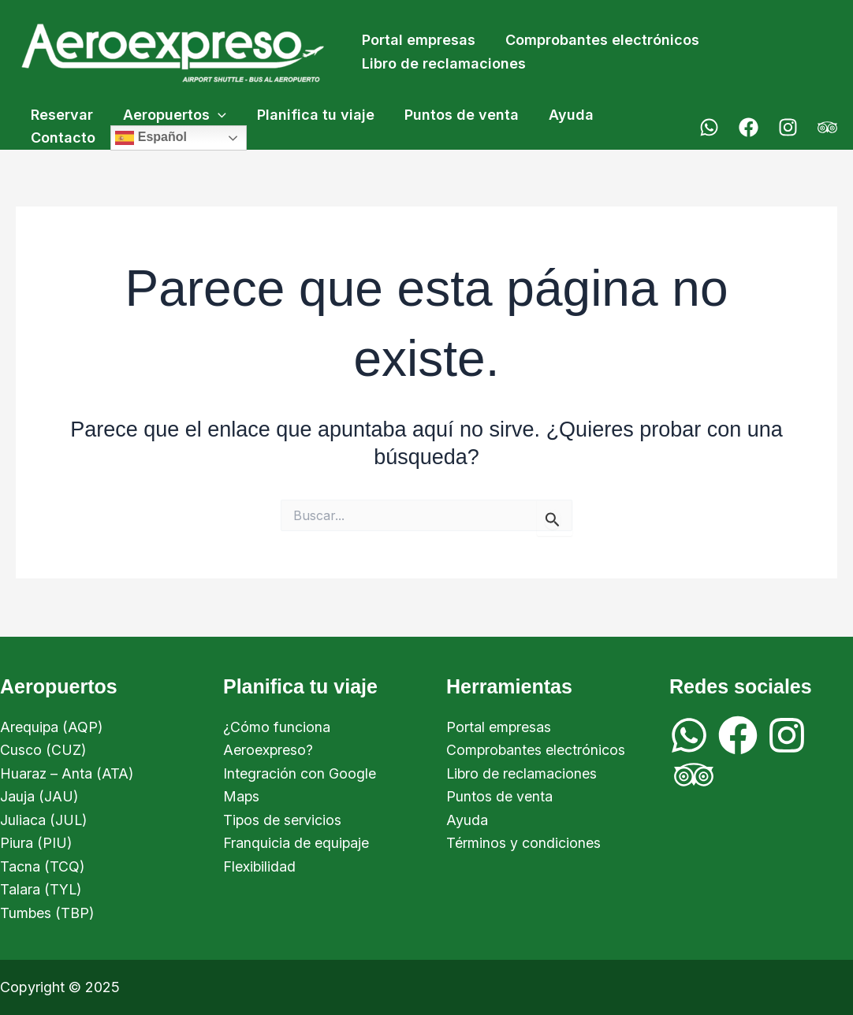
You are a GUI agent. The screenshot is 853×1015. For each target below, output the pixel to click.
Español (149, 137)
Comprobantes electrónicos (600, 40)
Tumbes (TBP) (47, 913)
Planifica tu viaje (311, 114)
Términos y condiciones (523, 843)
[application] (215, 115)
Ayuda (563, 114)
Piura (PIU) (36, 843)
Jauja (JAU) (39, 795)
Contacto (62, 137)
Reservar (61, 114)
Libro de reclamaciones (443, 63)
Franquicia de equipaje (296, 843)
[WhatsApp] (709, 127)
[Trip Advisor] (827, 127)
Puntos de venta (455, 114)
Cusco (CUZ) (43, 749)
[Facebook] (748, 127)
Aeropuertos (172, 115)
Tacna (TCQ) (42, 865)
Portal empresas (418, 40)
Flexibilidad (259, 865)
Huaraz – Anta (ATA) (67, 772)
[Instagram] (788, 127)
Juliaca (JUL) (44, 819)
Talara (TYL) (41, 889)
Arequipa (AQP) (52, 725)
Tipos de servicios (282, 819)
